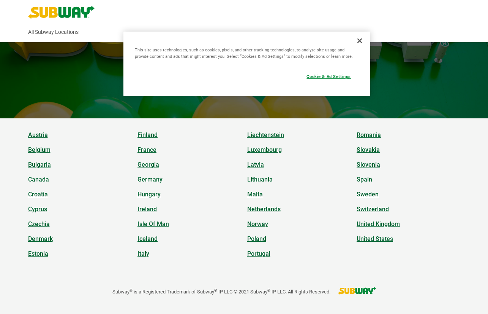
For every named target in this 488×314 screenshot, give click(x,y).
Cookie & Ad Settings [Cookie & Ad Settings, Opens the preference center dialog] (328, 76)
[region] (246, 64)
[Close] (359, 40)
